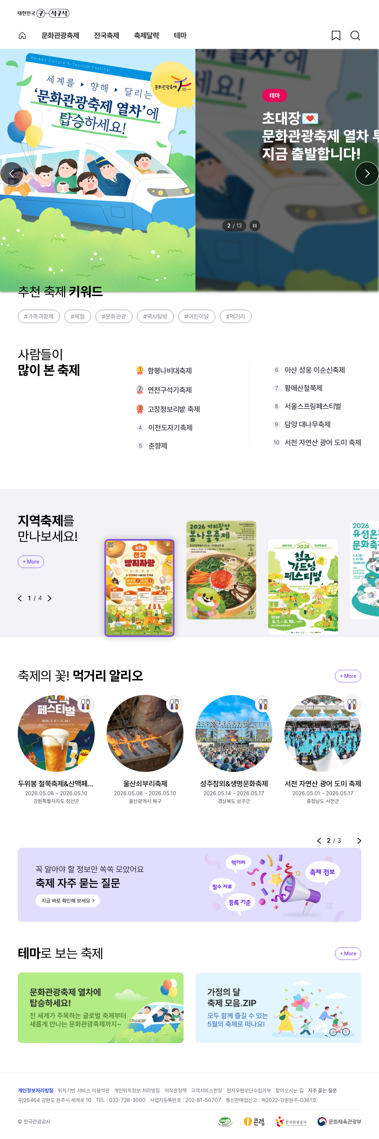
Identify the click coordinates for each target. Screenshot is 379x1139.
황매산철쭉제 (303, 388)
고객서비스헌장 (206, 1092)
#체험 (78, 316)
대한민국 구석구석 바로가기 (43, 13)
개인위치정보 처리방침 (137, 1092)
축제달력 (146, 35)
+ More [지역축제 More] (31, 562)
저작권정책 (175, 1092)
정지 (255, 225)
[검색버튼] (355, 35)
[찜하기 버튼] (336, 35)
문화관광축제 (60, 35)
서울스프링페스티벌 (313, 406)
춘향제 (157, 445)
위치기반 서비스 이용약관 (84, 1092)
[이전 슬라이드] (12, 173)
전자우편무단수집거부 (249, 1092)
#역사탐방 (155, 316)
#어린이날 (197, 316)
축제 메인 (22, 35)
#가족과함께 (39, 316)
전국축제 (106, 35)
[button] (19, 598)
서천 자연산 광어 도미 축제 (323, 442)
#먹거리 (235, 316)
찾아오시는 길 (289, 1092)
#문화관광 (114, 316)
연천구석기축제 (170, 390)
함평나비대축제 (170, 370)
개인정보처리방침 (35, 1092)
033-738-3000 (127, 1101)
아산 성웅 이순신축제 (315, 370)
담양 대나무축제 (308, 424)
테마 (180, 35)
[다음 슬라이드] (367, 173)
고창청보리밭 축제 (174, 409)
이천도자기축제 (170, 427)
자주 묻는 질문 (322, 1092)
